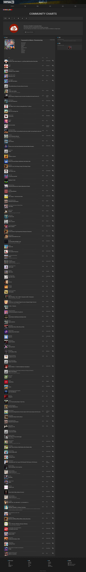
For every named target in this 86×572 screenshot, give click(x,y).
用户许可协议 (50, 566)
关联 (75, 6)
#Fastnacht (23, 43)
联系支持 (29, 562)
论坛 (29, 566)
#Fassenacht (23, 42)
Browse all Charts (29, 32)
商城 (37, 6)
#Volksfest (23, 50)
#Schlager (23, 52)
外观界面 (9, 566)
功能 (9, 564)
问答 (29, 564)
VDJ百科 (29, 565)
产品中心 (12, 6)
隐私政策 (49, 565)
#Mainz (22, 46)
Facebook (70, 562)
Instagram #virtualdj (71, 564)
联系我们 (49, 563)
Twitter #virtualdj (71, 565)
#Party (22, 48)
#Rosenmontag (24, 47)
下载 (25, 6)
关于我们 (49, 562)
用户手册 (29, 563)
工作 (49, 564)
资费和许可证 (10, 565)
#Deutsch (23, 51)
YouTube (70, 563)
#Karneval (23, 45)
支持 (63, 6)
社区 (50, 6)
